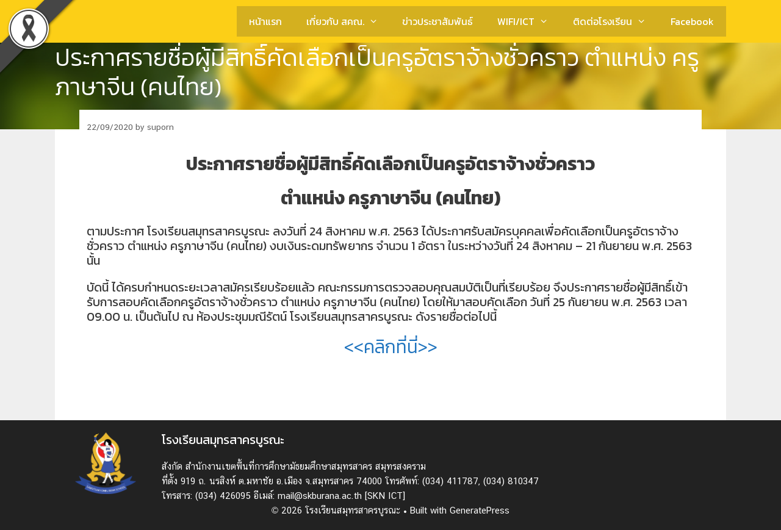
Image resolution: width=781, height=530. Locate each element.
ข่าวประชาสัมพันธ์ (437, 21)
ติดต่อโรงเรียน (615, 21)
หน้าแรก (265, 21)
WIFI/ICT (529, 21)
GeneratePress (479, 510)
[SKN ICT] (385, 495)
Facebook (692, 21)
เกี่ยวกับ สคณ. (348, 21)
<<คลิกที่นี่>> (390, 346)
